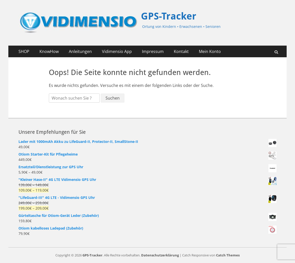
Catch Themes (228, 255)
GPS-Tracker (168, 16)
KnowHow (49, 51)
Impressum (153, 51)
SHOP (23, 51)
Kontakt (181, 51)
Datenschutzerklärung (160, 255)
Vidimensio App (117, 51)
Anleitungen (80, 51)
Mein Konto (210, 51)
